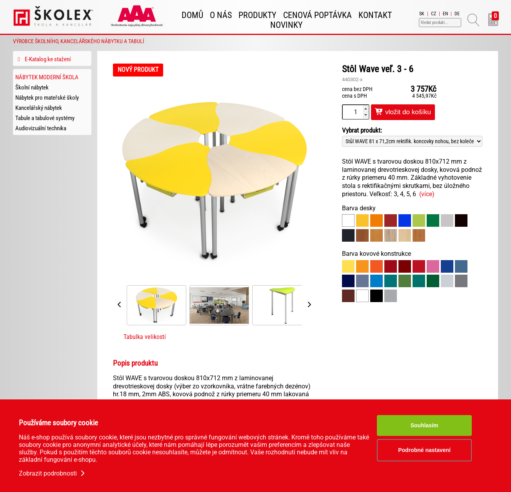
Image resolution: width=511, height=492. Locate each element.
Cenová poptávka (317, 15)
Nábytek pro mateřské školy (47, 97)
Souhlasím (424, 425)
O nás (221, 15)
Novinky (286, 25)
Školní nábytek (32, 87)
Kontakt (375, 15)
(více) (427, 194)
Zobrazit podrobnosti (52, 473)
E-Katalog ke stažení (43, 59)
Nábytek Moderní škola (46, 77)
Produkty (257, 15)
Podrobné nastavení (424, 450)
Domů (192, 15)
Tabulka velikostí (145, 337)
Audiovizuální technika (40, 128)
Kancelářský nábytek (38, 107)
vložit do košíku (403, 112)
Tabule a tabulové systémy (45, 118)
